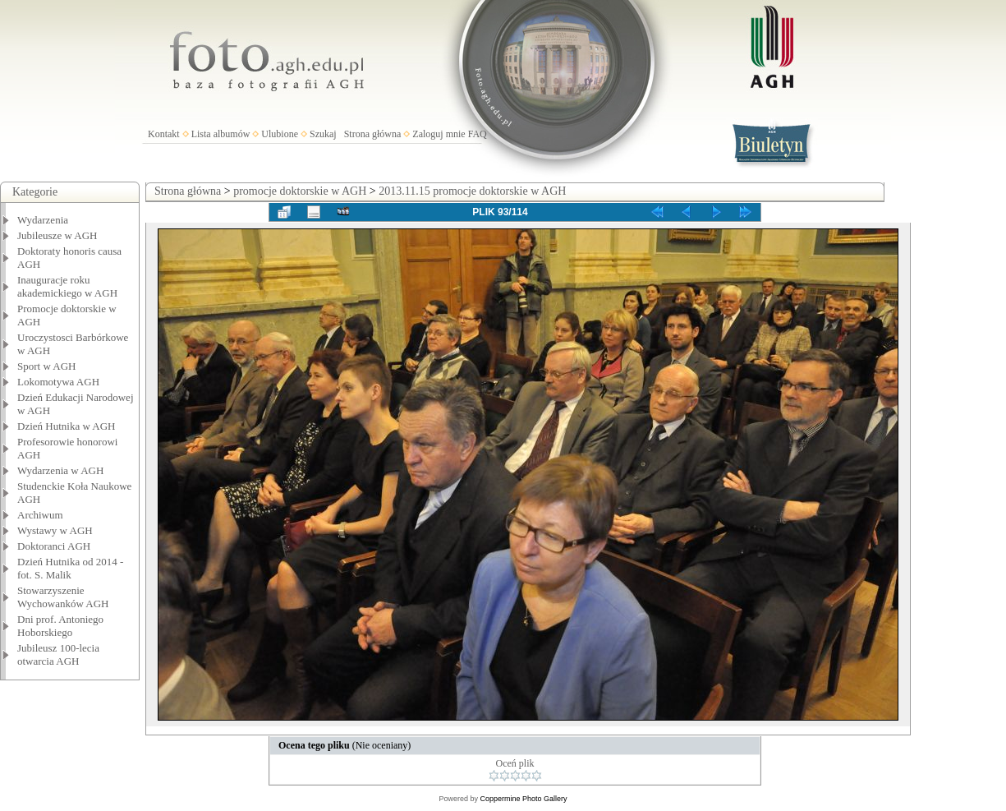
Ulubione (279, 134)
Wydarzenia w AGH (60, 470)
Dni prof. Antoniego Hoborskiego (60, 625)
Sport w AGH (46, 366)
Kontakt (164, 134)
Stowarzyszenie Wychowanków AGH (63, 597)
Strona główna (373, 134)
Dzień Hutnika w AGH (66, 426)
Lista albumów (220, 134)
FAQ (477, 134)
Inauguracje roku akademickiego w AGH (67, 286)
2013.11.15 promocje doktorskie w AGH (472, 191)
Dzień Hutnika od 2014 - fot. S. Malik (70, 568)
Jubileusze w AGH (57, 235)
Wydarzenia (42, 220)
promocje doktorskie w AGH (299, 191)
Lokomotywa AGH (58, 382)
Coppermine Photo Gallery (523, 799)
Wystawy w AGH (55, 530)
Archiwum (40, 515)
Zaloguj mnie (438, 134)
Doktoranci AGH (53, 546)
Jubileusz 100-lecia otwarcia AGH (58, 654)
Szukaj (323, 134)
